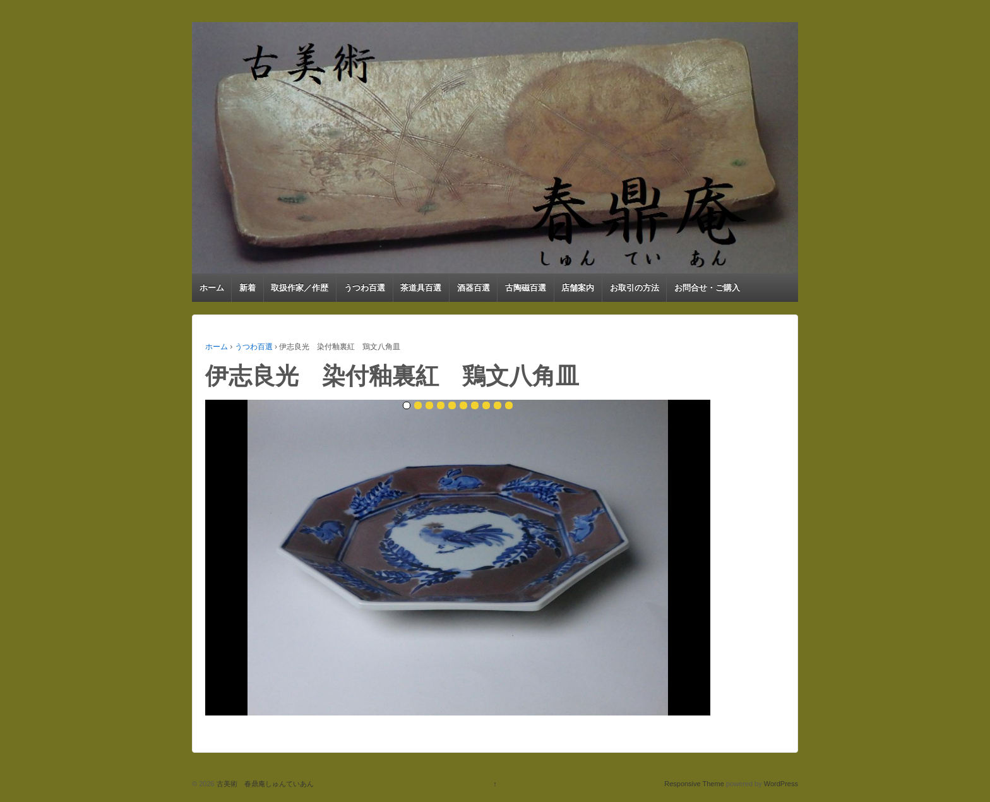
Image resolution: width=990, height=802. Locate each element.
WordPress (781, 783)
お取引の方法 (634, 287)
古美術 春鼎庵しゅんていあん (264, 783)
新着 (247, 287)
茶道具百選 (420, 287)
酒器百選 (473, 287)
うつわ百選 (364, 287)
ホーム (212, 287)
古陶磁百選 (525, 287)
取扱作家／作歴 (299, 287)
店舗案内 (577, 287)
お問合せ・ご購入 (707, 287)
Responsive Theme (694, 783)
